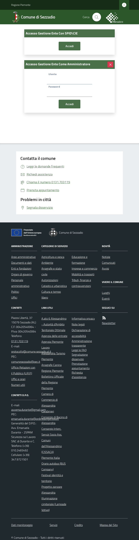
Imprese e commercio (84, 268)
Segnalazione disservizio (80, 356)
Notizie (106, 257)
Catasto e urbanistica (54, 286)
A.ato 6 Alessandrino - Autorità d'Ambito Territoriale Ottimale (53, 324)
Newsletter (108, 323)
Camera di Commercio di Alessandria (49, 400)
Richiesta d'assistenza (79, 374)
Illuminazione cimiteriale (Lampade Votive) (53, 504)
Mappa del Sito (109, 525)
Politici (15, 291)
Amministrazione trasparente (82, 343)
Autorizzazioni (49, 280)
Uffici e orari (18, 379)
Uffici (14, 297)
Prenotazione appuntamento (81, 365)
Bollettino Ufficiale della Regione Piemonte (52, 382)
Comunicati (108, 262)
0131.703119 (19, 341)
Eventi (106, 298)
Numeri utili (18, 385)
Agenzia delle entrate (54, 336)
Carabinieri (47, 411)
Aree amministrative (23, 257)
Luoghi (106, 293)
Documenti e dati (21, 262)
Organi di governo (21, 274)
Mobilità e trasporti (83, 274)
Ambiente (47, 262)
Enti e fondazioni (21, 268)
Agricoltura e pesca (52, 257)
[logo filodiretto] (116, 17)
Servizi (53, 525)
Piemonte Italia (50, 458)
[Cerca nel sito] (96, 17)
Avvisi (105, 268)
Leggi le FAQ (79, 350)
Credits (78, 525)
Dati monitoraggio (22, 525)
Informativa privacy (83, 318)
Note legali (78, 324)
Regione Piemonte (20, 5)
